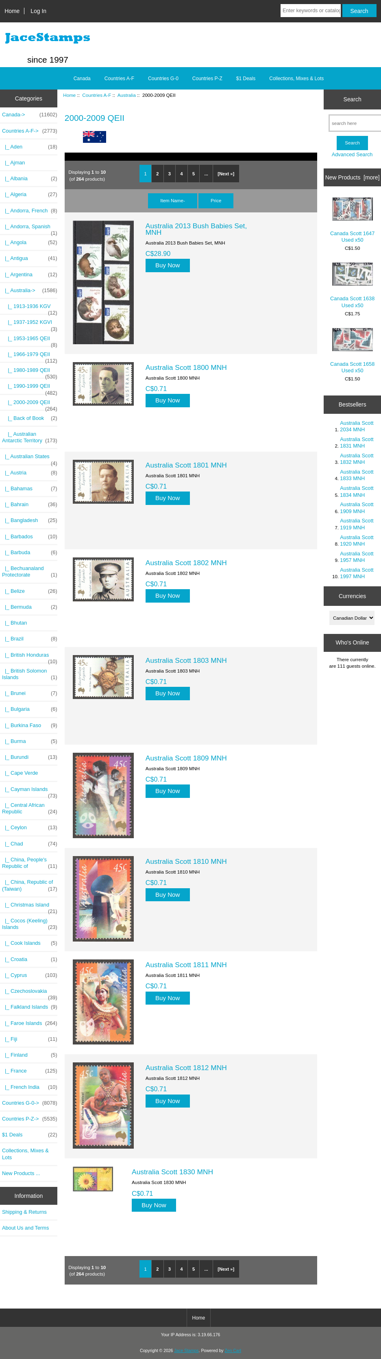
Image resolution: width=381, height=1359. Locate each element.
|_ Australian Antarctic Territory (29, 437)
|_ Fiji (29, 1039)
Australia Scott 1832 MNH (356, 458)
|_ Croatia (29, 959)
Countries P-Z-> (29, 1119)
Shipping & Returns (24, 1212)
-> (29, 131)
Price (216, 200)
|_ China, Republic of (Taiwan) (29, 885)
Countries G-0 (163, 78)
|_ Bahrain (29, 504)
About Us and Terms (25, 1228)
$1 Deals (245, 78)
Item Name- (172, 200)
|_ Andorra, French (29, 211)
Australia (127, 95)
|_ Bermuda (29, 607)
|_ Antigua (29, 258)
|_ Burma (29, 741)
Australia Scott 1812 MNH (186, 1068)
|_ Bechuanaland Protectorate (29, 571)
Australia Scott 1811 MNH (186, 965)
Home (12, 11)
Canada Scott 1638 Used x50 (352, 285)
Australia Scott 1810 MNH (186, 861)
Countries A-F (96, 95)
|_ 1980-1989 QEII (29, 372)
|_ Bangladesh (29, 520)
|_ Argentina (29, 274)
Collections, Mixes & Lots (296, 78)
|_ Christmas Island (29, 907)
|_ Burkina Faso (29, 725)
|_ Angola (29, 242)
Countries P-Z (207, 78)
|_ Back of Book (29, 418)
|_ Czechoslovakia (29, 993)
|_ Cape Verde (20, 773)
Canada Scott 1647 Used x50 (352, 220)
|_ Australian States (29, 458)
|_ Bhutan (14, 623)
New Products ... (21, 1173)
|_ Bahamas (29, 488)
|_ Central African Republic (29, 808)
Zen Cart (232, 1350)
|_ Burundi (29, 757)
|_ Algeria (29, 194)
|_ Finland (29, 1055)
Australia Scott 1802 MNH (186, 563)
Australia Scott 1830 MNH (172, 1172)
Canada (82, 78)
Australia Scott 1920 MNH (356, 540)
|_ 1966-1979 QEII (29, 356)
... (206, 173)
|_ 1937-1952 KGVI (29, 324)
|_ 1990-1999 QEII (29, 388)
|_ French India (29, 1087)
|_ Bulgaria (29, 709)
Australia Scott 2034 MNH (356, 426)
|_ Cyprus (29, 975)
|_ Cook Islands (29, 943)
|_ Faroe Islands (29, 1023)
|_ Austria (29, 473)
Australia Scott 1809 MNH (186, 758)
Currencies (352, 596)
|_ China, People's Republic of (29, 863)
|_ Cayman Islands (29, 791)
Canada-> (29, 114)
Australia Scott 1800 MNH (186, 367)
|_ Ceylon (29, 827)
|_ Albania (29, 178)
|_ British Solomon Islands (29, 674)
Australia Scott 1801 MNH (186, 465)
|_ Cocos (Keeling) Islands (29, 924)
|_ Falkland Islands (29, 1007)
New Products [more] (352, 177)
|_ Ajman (13, 162)
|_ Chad (29, 844)
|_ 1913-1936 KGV (29, 308)
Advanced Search (352, 154)
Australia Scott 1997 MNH (356, 573)
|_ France (29, 1071)
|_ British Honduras (29, 657)
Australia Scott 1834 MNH (356, 491)
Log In (38, 11)
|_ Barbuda (29, 552)
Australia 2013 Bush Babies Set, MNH (196, 229)
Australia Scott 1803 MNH (186, 660)
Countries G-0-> (29, 1103)
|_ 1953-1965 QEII (29, 340)
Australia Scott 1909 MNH (356, 507)
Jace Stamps (186, 1350)
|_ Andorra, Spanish (29, 228)
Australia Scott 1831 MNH (356, 442)
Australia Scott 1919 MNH (356, 524)
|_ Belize (29, 591)
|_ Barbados (29, 536)
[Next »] (226, 173)
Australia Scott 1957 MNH (356, 557)
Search (352, 99)
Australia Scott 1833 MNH (356, 475)
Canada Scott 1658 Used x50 (352, 351)
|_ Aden (29, 147)
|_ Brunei (29, 693)
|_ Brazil (29, 639)
